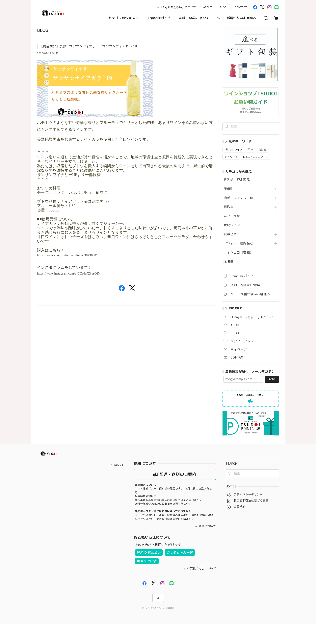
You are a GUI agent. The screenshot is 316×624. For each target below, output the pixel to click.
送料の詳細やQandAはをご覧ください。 (163, 503)
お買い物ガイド (159, 18)
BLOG (223, 7)
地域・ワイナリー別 (238, 198)
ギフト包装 (231, 216)
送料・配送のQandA (194, 18)
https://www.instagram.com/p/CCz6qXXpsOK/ (68, 273)
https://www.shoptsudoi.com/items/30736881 (67, 255)
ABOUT (207, 7)
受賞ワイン (231, 225)
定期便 (228, 261)
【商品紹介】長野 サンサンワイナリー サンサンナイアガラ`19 (88, 46)
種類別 (228, 189)
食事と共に (231, 234)
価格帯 (228, 207)
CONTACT (241, 7)
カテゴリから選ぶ (123, 18)
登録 (272, 379)
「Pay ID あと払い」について (178, 7)
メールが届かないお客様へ (236, 18)
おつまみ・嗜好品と (238, 243)
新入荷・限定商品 (236, 180)
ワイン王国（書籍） (238, 252)
